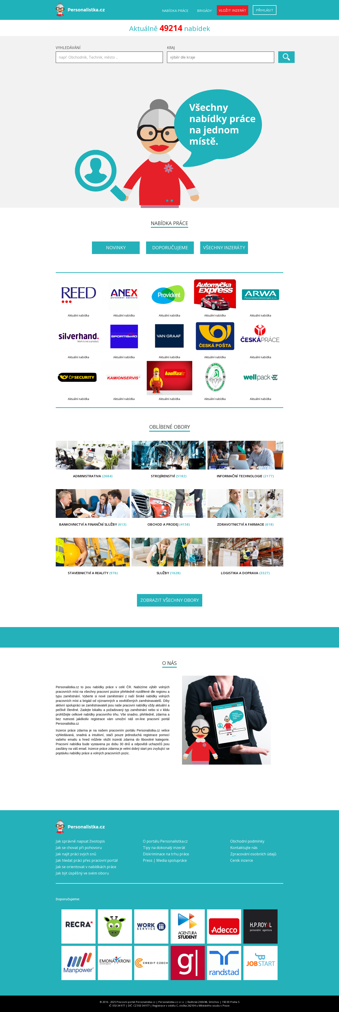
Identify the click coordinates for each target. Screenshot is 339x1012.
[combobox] (220, 57)
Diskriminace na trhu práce (166, 853)
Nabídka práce (175, 10)
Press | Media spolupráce (165, 860)
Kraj (171, 47)
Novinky (116, 247)
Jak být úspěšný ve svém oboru (82, 873)
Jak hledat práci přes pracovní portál (87, 860)
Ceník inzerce (241, 860)
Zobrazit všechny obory (169, 600)
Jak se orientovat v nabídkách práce (86, 866)
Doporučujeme (170, 247)
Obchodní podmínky (247, 841)
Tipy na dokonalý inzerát (164, 847)
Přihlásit (264, 10)
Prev (61, 148)
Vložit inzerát (232, 10)
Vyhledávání (68, 47)
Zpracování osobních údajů (253, 853)
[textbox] (221, 57)
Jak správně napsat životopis (80, 841)
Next (277, 148)
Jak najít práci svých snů (76, 853)
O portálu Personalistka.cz (165, 841)
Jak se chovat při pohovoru (79, 847)
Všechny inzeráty (224, 247)
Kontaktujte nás (244, 847)
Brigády (204, 10)
